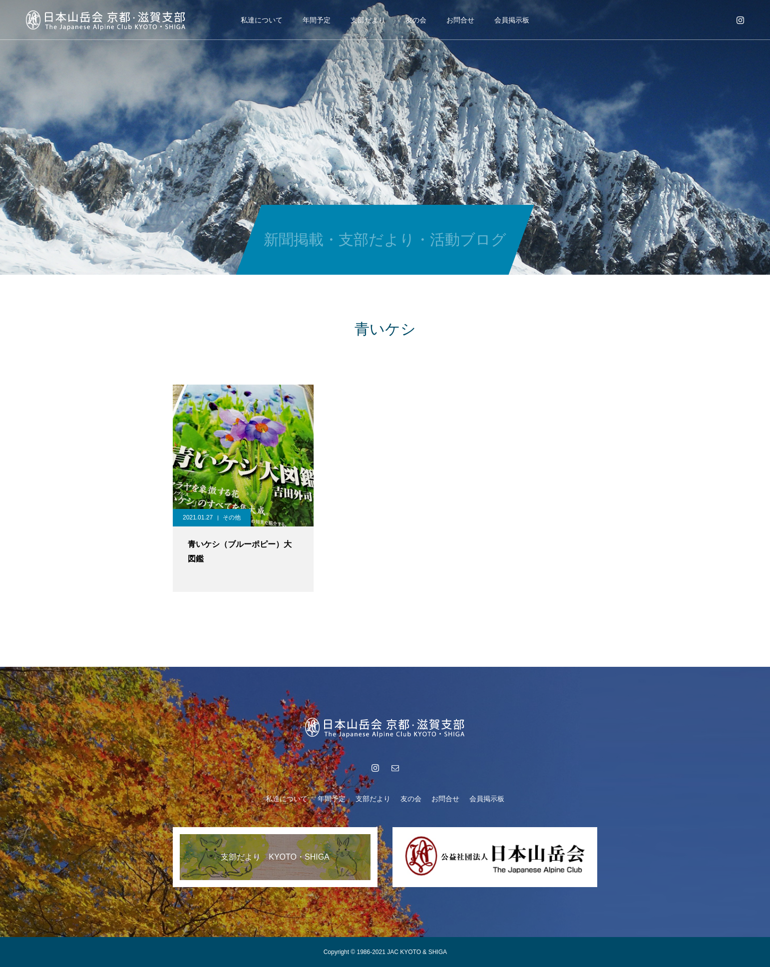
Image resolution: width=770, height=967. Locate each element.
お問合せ (460, 20)
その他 (232, 517)
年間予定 (317, 20)
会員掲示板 (511, 20)
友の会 (415, 20)
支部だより (368, 20)
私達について (262, 20)
